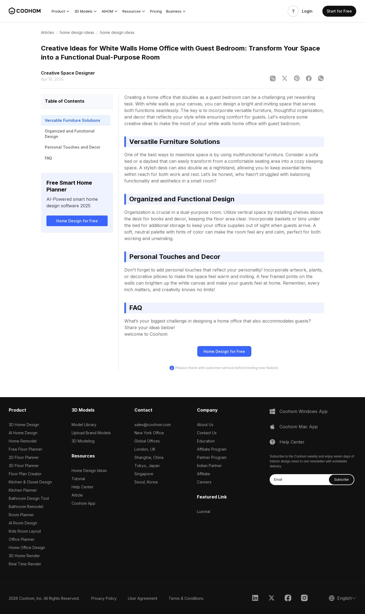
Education (206, 441)
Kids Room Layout (25, 531)
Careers (204, 482)
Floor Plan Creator (25, 473)
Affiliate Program (211, 449)
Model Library (84, 424)
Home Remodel (23, 441)
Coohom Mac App (298, 426)
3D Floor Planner (24, 465)
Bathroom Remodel (26, 506)
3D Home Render (24, 555)
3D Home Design (24, 424)
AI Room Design (23, 523)
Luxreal (203, 511)
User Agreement (142, 598)
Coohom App (83, 503)
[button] (61, 11)
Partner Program (211, 457)
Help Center (82, 487)
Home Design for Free (77, 221)
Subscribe (341, 480)
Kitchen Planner (23, 490)
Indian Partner (209, 465)
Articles (47, 32)
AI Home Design (23, 432)
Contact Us (207, 432)
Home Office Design (27, 547)
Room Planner (21, 514)
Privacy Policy (104, 598)
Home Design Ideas (89, 470)
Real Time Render (25, 564)
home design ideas (77, 32)
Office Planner (21, 539)
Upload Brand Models (91, 432)
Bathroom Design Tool (29, 498)
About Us (205, 424)
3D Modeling (83, 441)
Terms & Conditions (186, 598)
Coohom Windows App (303, 411)
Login (307, 11)
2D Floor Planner (24, 457)
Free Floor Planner (25, 449)
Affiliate (203, 473)
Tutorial (78, 478)
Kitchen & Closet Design (30, 482)
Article (77, 495)
